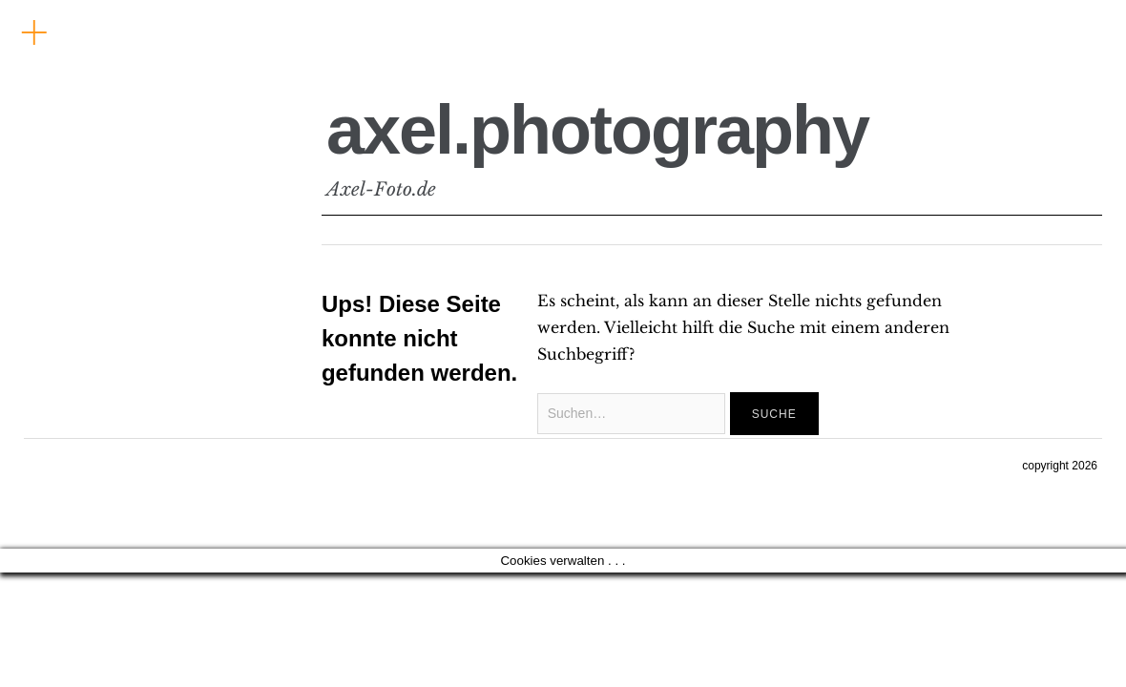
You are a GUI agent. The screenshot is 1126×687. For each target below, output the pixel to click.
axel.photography (597, 130)
